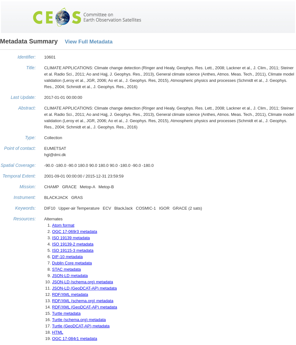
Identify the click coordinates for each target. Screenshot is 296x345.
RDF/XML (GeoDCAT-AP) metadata (84, 307)
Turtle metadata (66, 313)
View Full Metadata (89, 42)
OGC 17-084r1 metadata (74, 338)
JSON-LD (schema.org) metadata (82, 282)
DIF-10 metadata (67, 256)
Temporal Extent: (19, 175)
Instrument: (25, 197)
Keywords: (25, 208)
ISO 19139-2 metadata (73, 244)
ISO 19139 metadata (71, 237)
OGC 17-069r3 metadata (74, 231)
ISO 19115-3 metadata (73, 250)
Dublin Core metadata (72, 263)
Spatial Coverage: (18, 165)
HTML (57, 332)
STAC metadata (66, 269)
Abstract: (27, 107)
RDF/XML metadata (70, 294)
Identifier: (27, 56)
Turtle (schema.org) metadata (79, 319)
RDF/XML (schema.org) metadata (82, 300)
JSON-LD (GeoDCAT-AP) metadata (84, 288)
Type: (30, 137)
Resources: (24, 218)
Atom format (63, 225)
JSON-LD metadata (70, 275)
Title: (31, 67)
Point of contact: (20, 148)
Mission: (28, 186)
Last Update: (23, 97)
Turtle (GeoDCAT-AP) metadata (81, 326)
